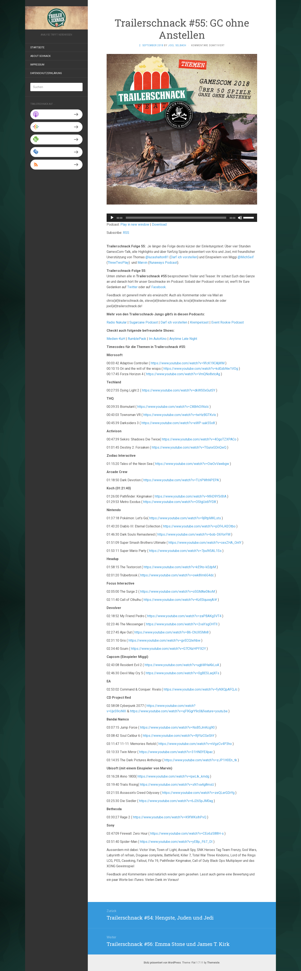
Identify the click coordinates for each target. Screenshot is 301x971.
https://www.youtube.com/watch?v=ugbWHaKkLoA (182, 665)
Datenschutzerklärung (46, 73)
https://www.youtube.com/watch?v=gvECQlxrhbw (164, 640)
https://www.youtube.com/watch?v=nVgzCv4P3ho (195, 744)
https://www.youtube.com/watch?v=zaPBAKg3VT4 (184, 616)
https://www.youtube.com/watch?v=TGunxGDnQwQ (189, 447)
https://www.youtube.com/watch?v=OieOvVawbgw (192, 464)
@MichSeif (246, 257)
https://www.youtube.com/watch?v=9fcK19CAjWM (187, 363)
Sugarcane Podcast (143, 322)
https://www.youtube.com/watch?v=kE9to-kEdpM (180, 567)
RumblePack (137, 339)
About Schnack (40, 56)
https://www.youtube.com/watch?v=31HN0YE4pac (176, 752)
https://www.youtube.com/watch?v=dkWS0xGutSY (178, 390)
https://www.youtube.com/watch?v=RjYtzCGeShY (178, 736)
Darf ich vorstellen (184, 257)
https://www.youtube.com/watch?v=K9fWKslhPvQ (169, 817)
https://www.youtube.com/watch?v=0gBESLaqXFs (182, 673)
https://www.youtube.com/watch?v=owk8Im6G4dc (177, 575)
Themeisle (213, 962)
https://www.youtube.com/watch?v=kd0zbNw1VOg (200, 369)
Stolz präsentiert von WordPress (162, 962)
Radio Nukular (117, 322)
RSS (126, 233)
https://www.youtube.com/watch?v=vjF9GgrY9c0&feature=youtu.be (179, 711)
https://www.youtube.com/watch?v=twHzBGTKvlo (179, 415)
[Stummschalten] (240, 218)
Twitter (132, 287)
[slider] (176, 218)
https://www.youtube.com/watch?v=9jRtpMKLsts (185, 518)
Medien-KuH (116, 339)
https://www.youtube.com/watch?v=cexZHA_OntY (204, 543)
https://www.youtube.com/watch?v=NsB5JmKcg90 (177, 727)
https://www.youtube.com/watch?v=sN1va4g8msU (177, 785)
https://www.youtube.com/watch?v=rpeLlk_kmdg (173, 776)
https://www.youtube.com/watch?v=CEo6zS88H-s (186, 833)
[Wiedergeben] (112, 218)
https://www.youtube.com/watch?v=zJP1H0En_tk (200, 760)
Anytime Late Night (183, 339)
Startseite (37, 47)
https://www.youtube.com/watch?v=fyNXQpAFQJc (200, 689)
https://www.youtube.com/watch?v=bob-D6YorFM (193, 534)
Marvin (142, 263)
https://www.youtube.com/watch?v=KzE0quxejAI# (180, 600)
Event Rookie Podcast (227, 322)
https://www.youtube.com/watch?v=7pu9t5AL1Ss (185, 551)
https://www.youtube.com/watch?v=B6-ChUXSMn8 (171, 632)
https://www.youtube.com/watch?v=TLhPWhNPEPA (181, 480)
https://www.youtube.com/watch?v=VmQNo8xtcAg (183, 374)
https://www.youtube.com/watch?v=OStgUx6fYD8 (179, 502)
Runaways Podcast (163, 263)
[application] (182, 218)
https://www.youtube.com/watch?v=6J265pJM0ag (176, 801)
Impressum (37, 64)
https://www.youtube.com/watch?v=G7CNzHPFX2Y (168, 649)
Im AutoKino (158, 339)
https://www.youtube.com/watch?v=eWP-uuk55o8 (178, 423)
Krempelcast (199, 322)
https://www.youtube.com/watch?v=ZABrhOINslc (173, 407)
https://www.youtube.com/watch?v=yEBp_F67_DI (176, 842)
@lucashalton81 (157, 257)
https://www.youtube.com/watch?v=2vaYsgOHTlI (182, 624)
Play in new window (134, 224)
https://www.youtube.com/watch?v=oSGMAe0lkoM (177, 592)
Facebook (158, 287)
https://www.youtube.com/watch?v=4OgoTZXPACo (199, 439)
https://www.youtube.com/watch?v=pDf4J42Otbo (199, 526)
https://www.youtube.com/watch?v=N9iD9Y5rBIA (190, 496)
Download (159, 224)
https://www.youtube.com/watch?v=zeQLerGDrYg (198, 793)
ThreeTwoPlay (118, 263)
